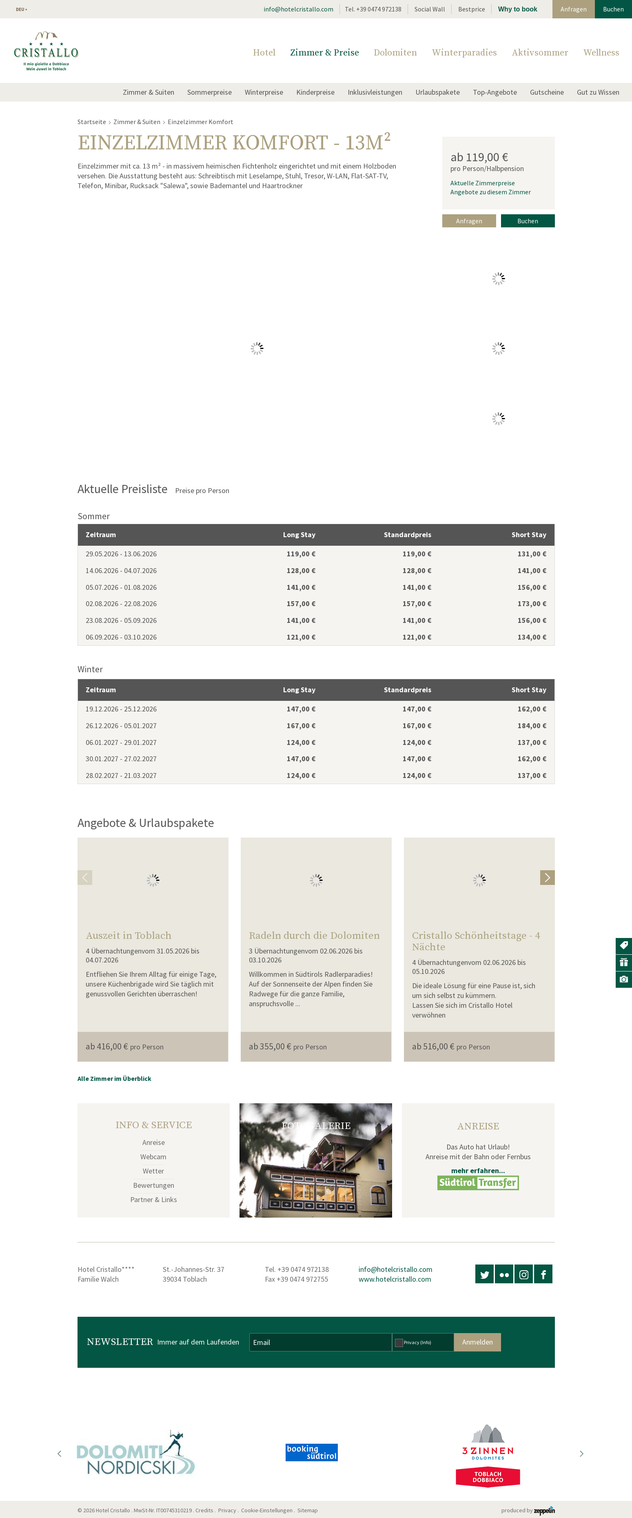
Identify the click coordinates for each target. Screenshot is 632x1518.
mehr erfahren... (478, 1170)
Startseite (92, 121)
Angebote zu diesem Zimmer (490, 192)
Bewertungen (153, 1185)
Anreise (153, 1142)
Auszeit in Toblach (129, 935)
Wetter (153, 1171)
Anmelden (477, 1342)
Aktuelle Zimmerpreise (482, 183)
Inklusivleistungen (375, 92)
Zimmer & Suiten (148, 92)
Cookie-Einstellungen (267, 1510)
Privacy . (229, 1510)
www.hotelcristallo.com (395, 1279)
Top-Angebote (495, 92)
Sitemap (308, 1510)
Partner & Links (153, 1199)
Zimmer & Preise (324, 52)
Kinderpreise (315, 92)
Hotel (264, 52)
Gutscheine (547, 92)
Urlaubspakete (437, 92)
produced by (528, 1510)
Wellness (601, 52)
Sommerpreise (209, 92)
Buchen (613, 9)
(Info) (425, 1342)
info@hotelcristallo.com (298, 9)
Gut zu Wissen (598, 92)
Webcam (153, 1156)
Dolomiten (395, 52)
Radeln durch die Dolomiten (314, 935)
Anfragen (574, 9)
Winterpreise (264, 92)
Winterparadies (464, 52)
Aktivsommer (540, 52)
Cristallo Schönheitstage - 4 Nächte (476, 941)
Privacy (417, 1342)
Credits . (206, 1510)
